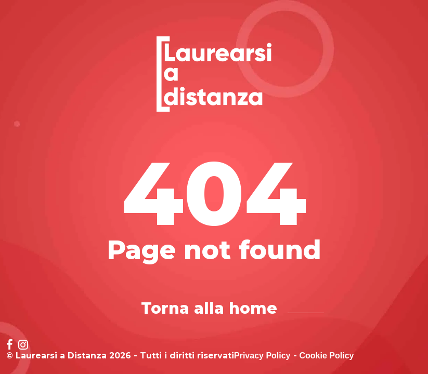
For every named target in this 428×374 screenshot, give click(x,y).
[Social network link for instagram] (23, 346)
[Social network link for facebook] (9, 346)
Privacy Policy (262, 356)
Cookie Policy (327, 356)
